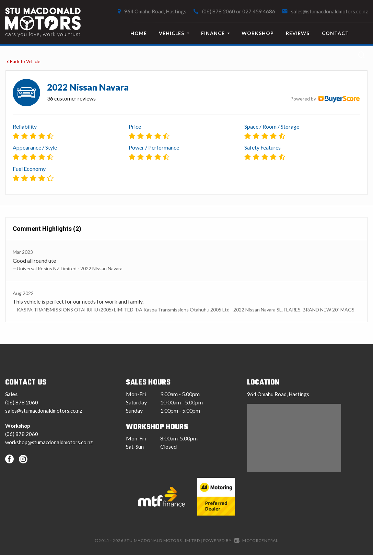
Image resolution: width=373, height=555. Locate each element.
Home (138, 33)
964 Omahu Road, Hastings (155, 11)
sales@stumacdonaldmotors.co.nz (329, 11)
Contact (335, 33)
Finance (215, 33)
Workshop (258, 33)
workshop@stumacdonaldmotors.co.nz (49, 442)
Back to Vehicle (22, 61)
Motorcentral (256, 540)
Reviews (298, 33)
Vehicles (174, 33)
